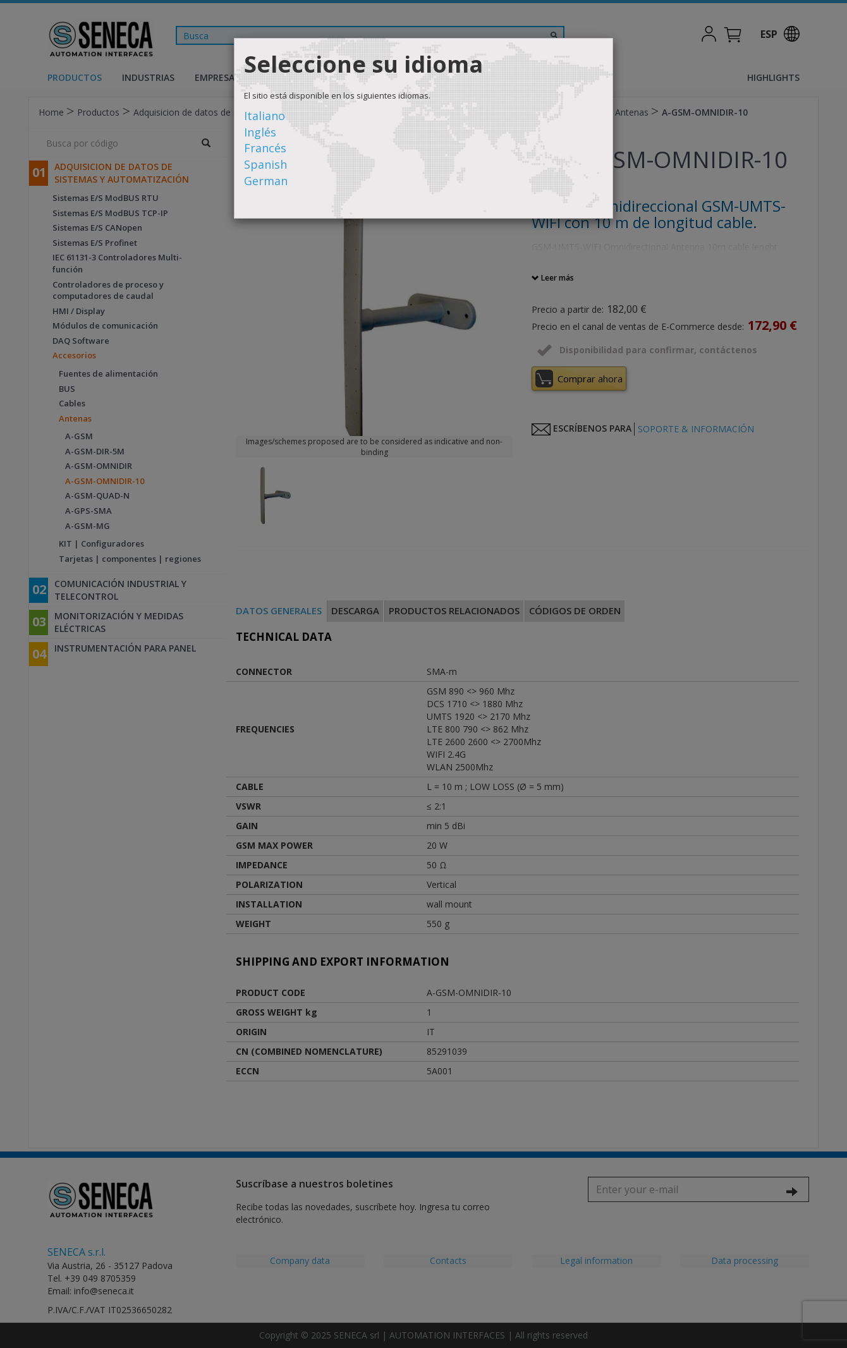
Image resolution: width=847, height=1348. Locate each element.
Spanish (265, 164)
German (266, 180)
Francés (265, 147)
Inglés (260, 132)
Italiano (264, 115)
